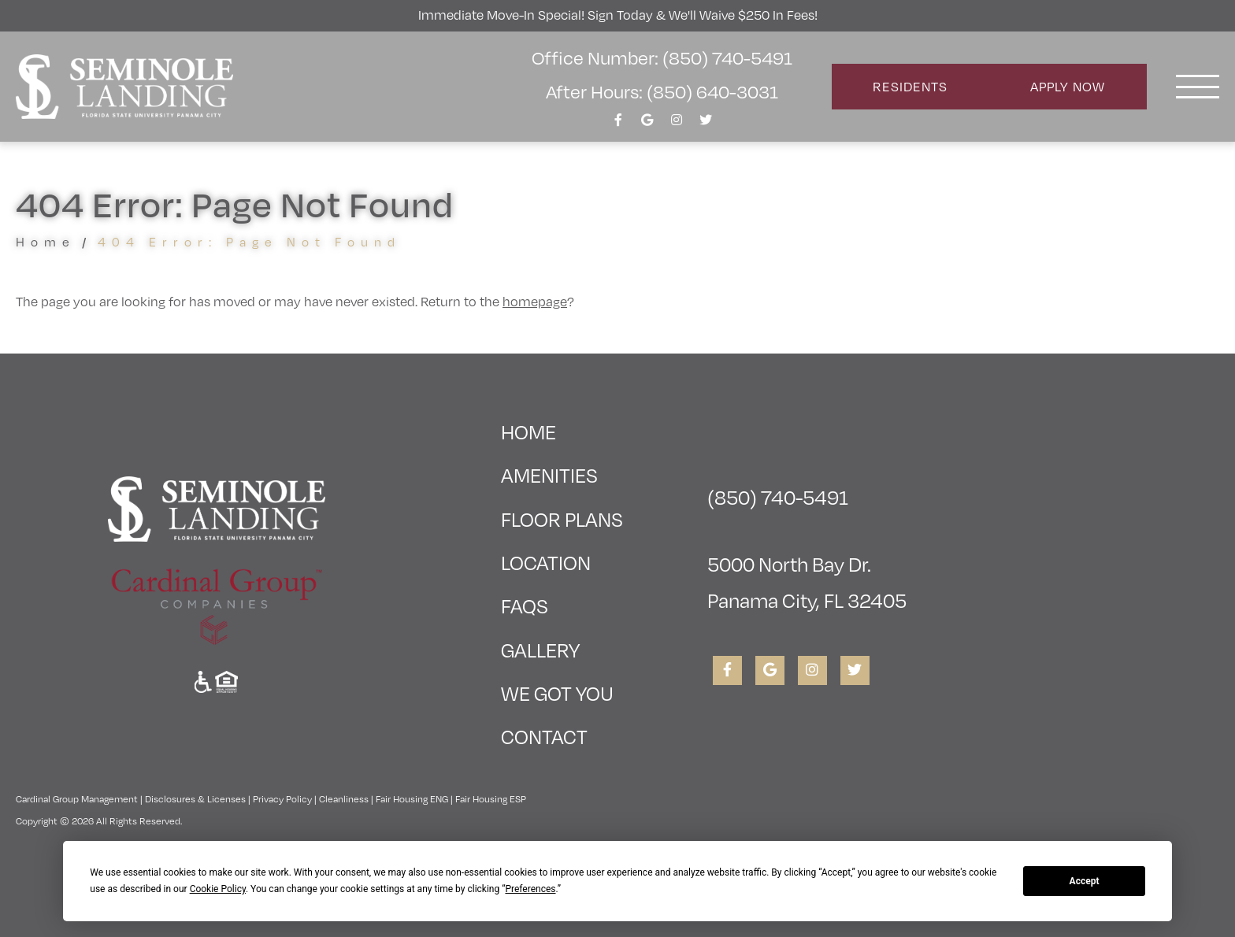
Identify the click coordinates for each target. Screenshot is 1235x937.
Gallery (540, 650)
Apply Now (1067, 86)
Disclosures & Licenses (195, 799)
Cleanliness (344, 799)
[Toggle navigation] (1197, 86)
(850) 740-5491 (777, 497)
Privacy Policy (282, 799)
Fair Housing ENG (412, 799)
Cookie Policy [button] (218, 888)
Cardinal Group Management (77, 799)
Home (46, 242)
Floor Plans (562, 519)
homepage (535, 301)
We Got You (557, 693)
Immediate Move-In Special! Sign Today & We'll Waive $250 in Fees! (618, 15)
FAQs (524, 606)
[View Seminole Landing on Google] (647, 124)
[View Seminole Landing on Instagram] (676, 124)
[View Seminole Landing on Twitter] (706, 124)
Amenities (549, 475)
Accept (1085, 881)
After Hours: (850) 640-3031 (662, 91)
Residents (910, 86)
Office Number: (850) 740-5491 (662, 57)
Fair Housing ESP (490, 799)
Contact (544, 736)
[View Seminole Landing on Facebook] (618, 124)
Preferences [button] (530, 888)
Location (546, 562)
